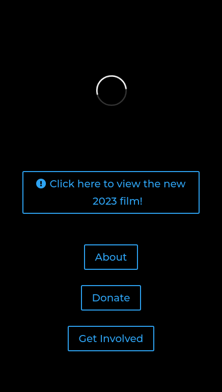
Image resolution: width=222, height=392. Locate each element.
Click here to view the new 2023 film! (117, 192)
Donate (111, 298)
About (111, 257)
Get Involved (111, 338)
